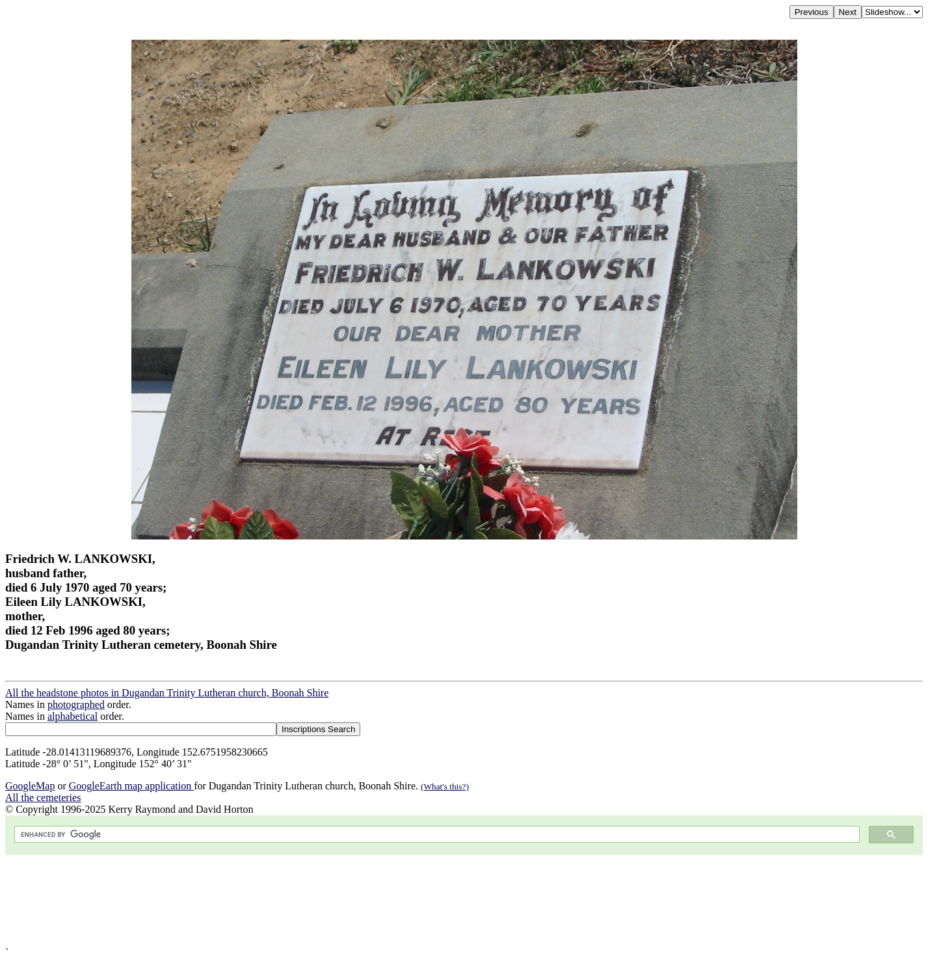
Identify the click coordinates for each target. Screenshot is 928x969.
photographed (76, 704)
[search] (436, 834)
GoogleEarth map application (131, 785)
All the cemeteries (43, 797)
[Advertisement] (395, 901)
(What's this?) (445, 786)
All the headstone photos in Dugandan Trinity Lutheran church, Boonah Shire (166, 692)
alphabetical (72, 716)
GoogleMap (30, 785)
